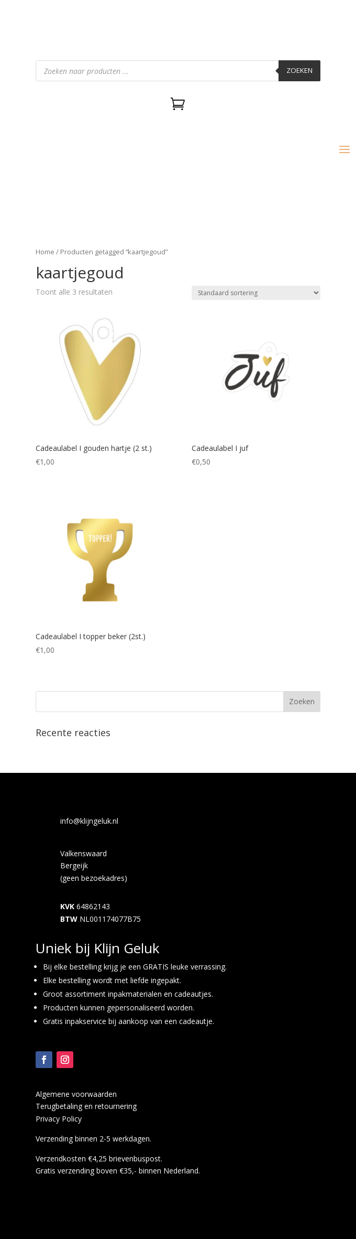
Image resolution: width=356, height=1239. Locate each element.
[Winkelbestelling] (256, 293)
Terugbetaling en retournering (86, 1106)
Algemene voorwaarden (76, 1094)
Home (45, 251)
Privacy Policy (59, 1119)
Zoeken (299, 70)
